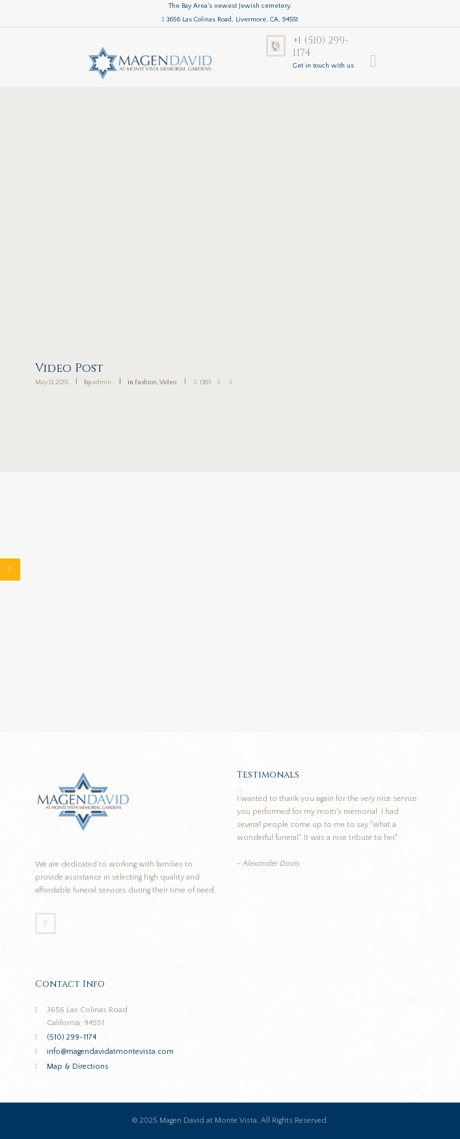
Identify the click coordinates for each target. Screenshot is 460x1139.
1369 (205, 382)
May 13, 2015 (51, 382)
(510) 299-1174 (71, 1037)
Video (167, 382)
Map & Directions (78, 1066)
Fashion (146, 382)
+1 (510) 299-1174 (321, 47)
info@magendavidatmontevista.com (110, 1051)
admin (101, 382)
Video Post (69, 368)
